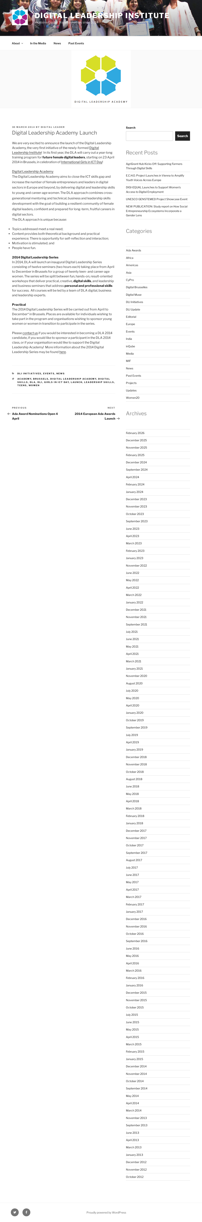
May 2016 (132, 955)
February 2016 (135, 977)
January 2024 (134, 491)
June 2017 (132, 874)
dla (33, 382)
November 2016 (136, 926)
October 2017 (134, 845)
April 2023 (132, 536)
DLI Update (133, 309)
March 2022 (133, 595)
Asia (128, 272)
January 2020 (134, 712)
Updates (131, 390)
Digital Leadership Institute (102, 15)
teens (22, 385)
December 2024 (136, 462)
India (129, 338)
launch (76, 382)
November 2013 (136, 1118)
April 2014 (132, 1103)
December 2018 (136, 757)
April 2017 (132, 889)
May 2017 (132, 882)
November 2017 (136, 838)
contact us (30, 333)
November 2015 (136, 1000)
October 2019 (135, 720)
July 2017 (132, 867)
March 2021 (133, 661)
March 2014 (133, 1110)
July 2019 (132, 735)
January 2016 (134, 985)
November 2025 (136, 447)
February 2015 (135, 1051)
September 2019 (136, 727)
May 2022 (132, 580)
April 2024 (132, 477)
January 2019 (134, 749)
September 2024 (137, 469)
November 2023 (136, 506)
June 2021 (132, 639)
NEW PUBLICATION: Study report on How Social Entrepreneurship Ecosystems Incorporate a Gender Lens (156, 211)
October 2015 (135, 1007)
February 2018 (135, 816)
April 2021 (132, 653)
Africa (129, 257)
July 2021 (132, 631)
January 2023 (134, 558)
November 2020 (136, 675)
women (34, 385)
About (18, 43)
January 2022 (134, 602)
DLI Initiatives (29, 373)
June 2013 (132, 1132)
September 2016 (136, 941)
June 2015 (132, 1022)
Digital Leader (53, 127)
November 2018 (136, 764)
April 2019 (132, 742)
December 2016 (136, 919)
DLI (39, 382)
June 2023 (132, 528)
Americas (132, 265)
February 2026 (135, 433)
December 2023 (136, 499)
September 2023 (137, 521)
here (62, 352)
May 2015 (132, 1029)
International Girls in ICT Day (81, 162)
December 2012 (136, 1162)
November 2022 (136, 565)
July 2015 (132, 1014)
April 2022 (132, 587)
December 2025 (136, 440)
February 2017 (135, 904)
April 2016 (132, 963)
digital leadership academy (73, 378)
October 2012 (134, 1176)
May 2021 (132, 646)
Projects (131, 383)
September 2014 (136, 1088)
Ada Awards (133, 250)
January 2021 (134, 668)
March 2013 (133, 1147)
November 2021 (136, 617)
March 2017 (133, 897)
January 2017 (134, 911)
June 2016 (132, 948)
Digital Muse (133, 294)
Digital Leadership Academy (32, 171)
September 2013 (136, 1125)
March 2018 (133, 808)
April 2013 (132, 1140)
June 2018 (132, 786)
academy (24, 378)
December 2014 (136, 1066)
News (57, 43)
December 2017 (136, 830)
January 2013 (134, 1154)
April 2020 (132, 705)
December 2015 (136, 992)
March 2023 (134, 543)
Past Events (76, 43)
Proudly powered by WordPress (106, 1212)
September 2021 (136, 624)
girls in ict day (56, 382)
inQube (130, 346)
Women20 (133, 397)
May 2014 (132, 1095)
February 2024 (135, 484)
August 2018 (134, 779)
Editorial (131, 316)
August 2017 (134, 860)
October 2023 (135, 514)
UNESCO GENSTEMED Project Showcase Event (156, 199)
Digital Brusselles (136, 287)
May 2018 (132, 793)
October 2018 (135, 771)
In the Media (38, 43)
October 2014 (135, 1081)
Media (130, 353)
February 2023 (135, 550)
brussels (40, 378)
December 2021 (136, 609)
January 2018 (134, 823)
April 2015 (132, 1037)
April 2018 (132, 801)
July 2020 (132, 690)
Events (49, 373)
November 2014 (136, 1073)
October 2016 (135, 933)
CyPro (130, 280)
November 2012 (136, 1169)
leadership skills (99, 382)
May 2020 (132, 698)
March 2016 (133, 970)
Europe (130, 324)
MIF (128, 360)
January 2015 (134, 1059)
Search (130, 127)
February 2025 (135, 455)
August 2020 (134, 683)
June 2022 (132, 572)
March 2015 (133, 1044)
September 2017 (136, 852)
